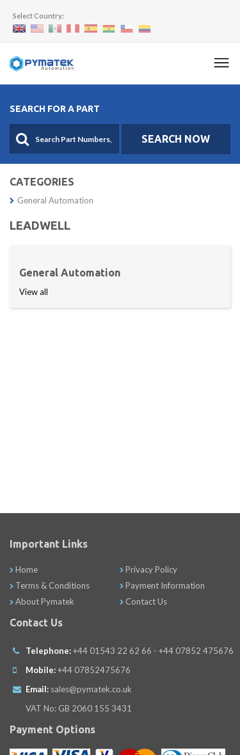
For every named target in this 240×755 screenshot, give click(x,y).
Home (24, 569)
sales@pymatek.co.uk (91, 689)
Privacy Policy (148, 569)
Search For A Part (55, 109)
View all (33, 292)
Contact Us (143, 601)
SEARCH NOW (175, 139)
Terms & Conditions (50, 585)
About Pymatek (42, 601)
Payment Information (162, 585)
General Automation (51, 200)
